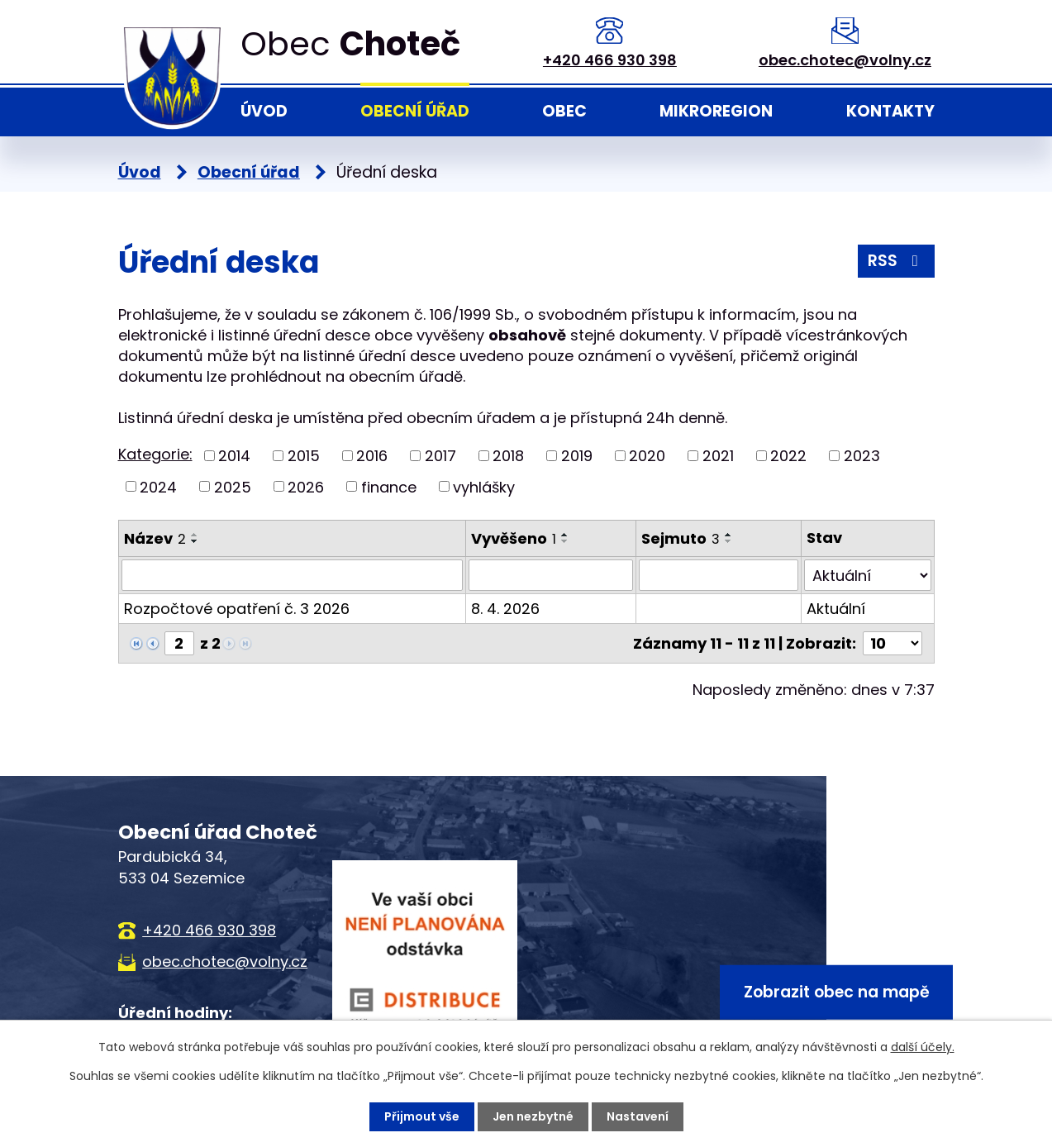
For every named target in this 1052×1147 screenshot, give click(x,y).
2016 (372, 455)
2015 (304, 455)
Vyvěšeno (513, 538)
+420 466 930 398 (610, 60)
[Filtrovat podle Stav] (867, 575)
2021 (718, 455)
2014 (234, 455)
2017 (440, 455)
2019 (577, 455)
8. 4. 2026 (505, 608)
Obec (564, 111)
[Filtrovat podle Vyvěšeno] (551, 575)
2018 (508, 455)
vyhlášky (484, 486)
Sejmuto (680, 538)
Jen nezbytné (533, 1116)
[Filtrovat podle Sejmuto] (718, 575)
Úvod (264, 111)
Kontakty (890, 111)
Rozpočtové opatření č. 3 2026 (237, 608)
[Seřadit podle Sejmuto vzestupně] (729, 534)
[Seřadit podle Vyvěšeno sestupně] (565, 541)
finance (389, 486)
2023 (862, 455)
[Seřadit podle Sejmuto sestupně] (729, 541)
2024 (158, 486)
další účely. (922, 1047)
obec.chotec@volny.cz (845, 60)
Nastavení (638, 1116)
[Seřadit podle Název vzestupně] (195, 534)
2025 (232, 486)
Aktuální (836, 608)
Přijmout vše (421, 1116)
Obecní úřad (414, 111)
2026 (306, 486)
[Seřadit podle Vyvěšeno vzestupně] (565, 534)
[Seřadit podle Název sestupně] (195, 541)
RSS (896, 261)
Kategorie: (155, 454)
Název (155, 538)
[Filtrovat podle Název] (292, 575)
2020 (647, 455)
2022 (788, 455)
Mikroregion (716, 111)
